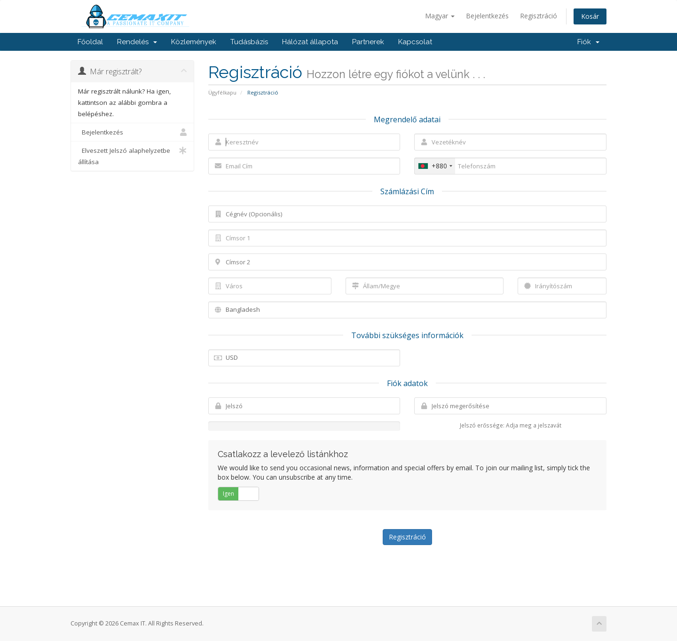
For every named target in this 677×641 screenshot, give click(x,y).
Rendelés (137, 42)
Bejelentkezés (487, 15)
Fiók (588, 42)
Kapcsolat (415, 42)
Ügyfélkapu (222, 92)
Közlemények (193, 42)
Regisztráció (538, 15)
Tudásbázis (249, 42)
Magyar (440, 15)
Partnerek (368, 42)
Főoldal (90, 42)
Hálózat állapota (310, 42)
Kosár (590, 16)
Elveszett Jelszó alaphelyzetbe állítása (132, 155)
